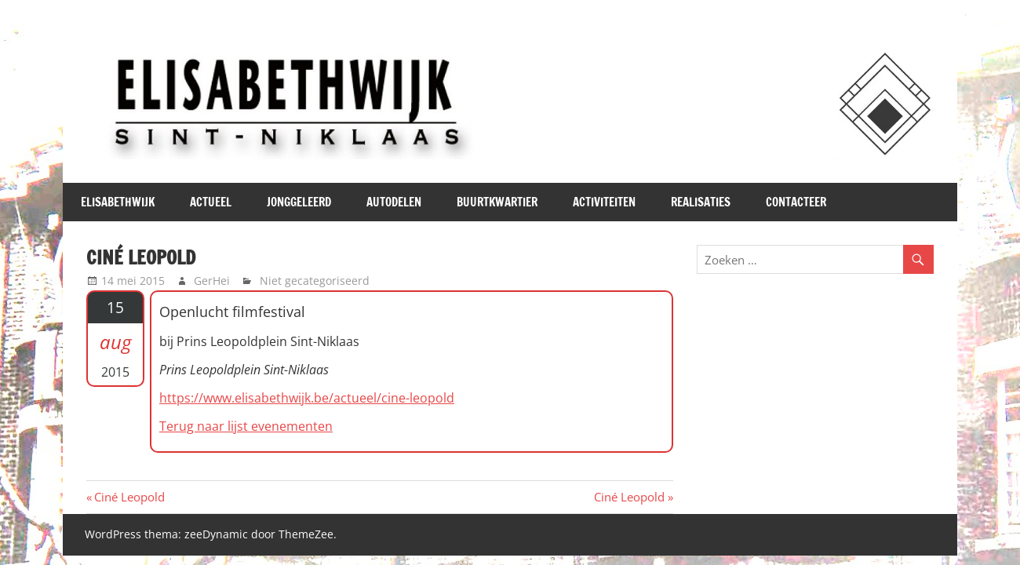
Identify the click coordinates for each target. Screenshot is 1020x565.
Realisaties (700, 202)
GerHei (212, 280)
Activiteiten (604, 202)
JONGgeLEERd (299, 202)
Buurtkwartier (497, 202)
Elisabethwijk (118, 202)
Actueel (210, 202)
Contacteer (796, 202)
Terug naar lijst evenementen (246, 426)
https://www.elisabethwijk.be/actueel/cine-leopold (306, 397)
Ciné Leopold (129, 497)
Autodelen (393, 202)
